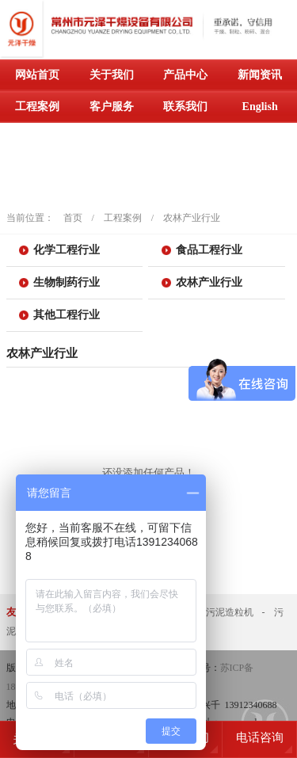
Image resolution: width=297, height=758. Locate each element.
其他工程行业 (66, 315)
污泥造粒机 (229, 612)
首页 (72, 217)
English (260, 106)
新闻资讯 (260, 75)
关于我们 (111, 75)
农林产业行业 (191, 217)
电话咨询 (260, 737)
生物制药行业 (66, 282)
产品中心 (185, 75)
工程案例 (37, 106)
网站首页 (37, 75)
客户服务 (111, 106)
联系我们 (185, 106)
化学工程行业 (66, 250)
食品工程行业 (209, 250)
